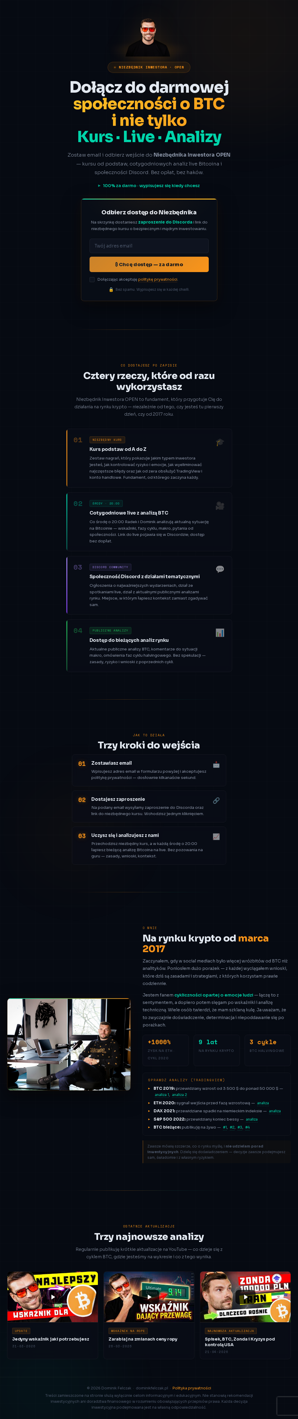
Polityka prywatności (192, 1388)
